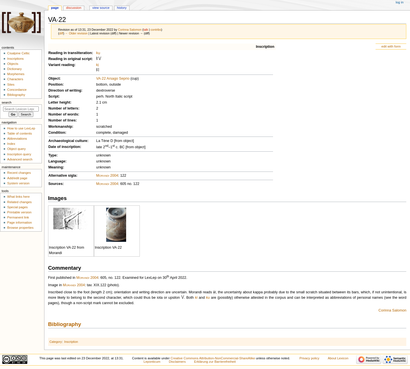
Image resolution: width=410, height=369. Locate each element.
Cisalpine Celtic (18, 53)
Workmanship (60, 127)
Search (7, 102)
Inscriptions (15, 58)
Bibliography (64, 324)
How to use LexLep (21, 128)
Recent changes (19, 172)
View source (100, 7)
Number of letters (63, 108)
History (122, 7)
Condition (56, 133)
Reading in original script (70, 59)
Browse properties (20, 227)
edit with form (391, 46)
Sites (10, 84)
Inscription (265, 47)
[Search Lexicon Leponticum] (21, 109)
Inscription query (19, 154)
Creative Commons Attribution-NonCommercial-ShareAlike (213, 358)
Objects (12, 63)
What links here (18, 196)
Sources (55, 184)
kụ (98, 53)
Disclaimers (177, 361)
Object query (16, 149)
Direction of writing (64, 90)
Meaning (55, 167)
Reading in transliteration (70, 53)
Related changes (19, 202)
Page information (19, 222)
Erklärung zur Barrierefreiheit (215, 361)
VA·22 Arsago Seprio (113, 79)
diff (61, 33)
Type (52, 155)
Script (53, 96)
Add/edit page (17, 178)
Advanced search (19, 159)
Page (55, 7)
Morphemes (15, 74)
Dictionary (14, 69)
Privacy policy (309, 358)
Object (54, 79)
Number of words (63, 114)
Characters (15, 79)
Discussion (73, 7)
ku (208, 298)
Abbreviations (17, 138)
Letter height (59, 102)
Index (11, 143)
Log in (399, 2)
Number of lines (62, 120)
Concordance (16, 89)
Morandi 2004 (107, 176)
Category (56, 341)
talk (145, 29)
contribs (156, 29)
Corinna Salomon (392, 310)
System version (18, 183)
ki (196, 298)
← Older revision (76, 33)
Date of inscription (64, 147)
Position (55, 84)
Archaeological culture (67, 141)
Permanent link (18, 217)
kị (97, 65)
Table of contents (19, 133)
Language (56, 161)
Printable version (19, 212)
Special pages (17, 207)
